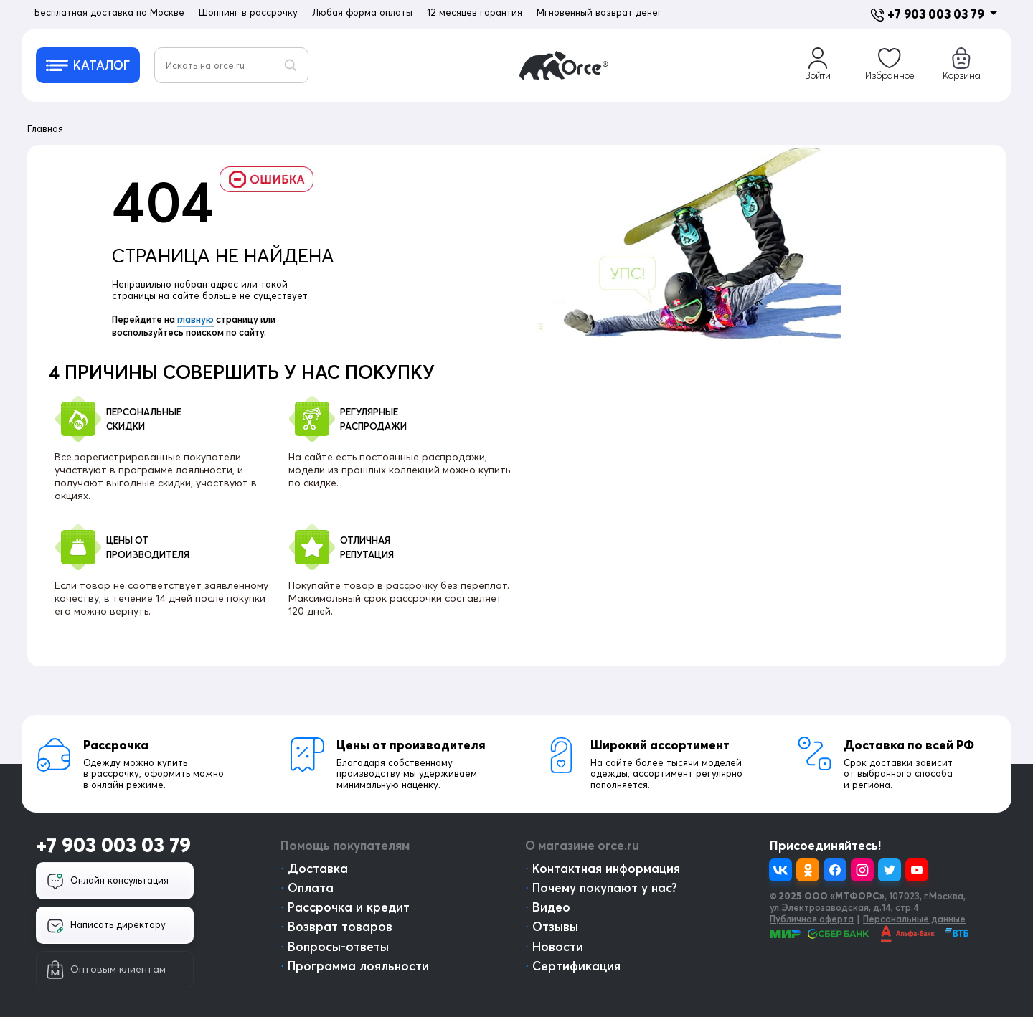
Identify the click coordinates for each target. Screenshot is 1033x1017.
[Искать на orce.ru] (231, 65)
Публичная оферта (812, 918)
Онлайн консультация (108, 881)
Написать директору (106, 926)
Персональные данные (914, 918)
